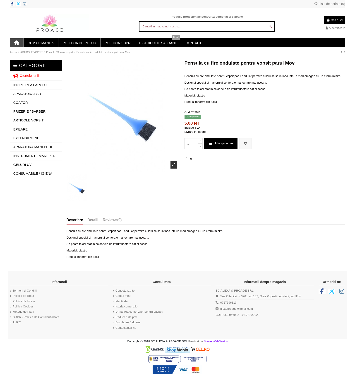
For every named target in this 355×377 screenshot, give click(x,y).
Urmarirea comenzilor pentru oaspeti (139, 311)
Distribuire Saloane (127, 322)
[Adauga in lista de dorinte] (245, 143)
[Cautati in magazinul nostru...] (270, 26)
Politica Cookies (23, 306)
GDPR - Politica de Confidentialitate (36, 317)
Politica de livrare (24, 301)
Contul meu (122, 295)
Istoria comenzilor (127, 306)
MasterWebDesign (216, 341)
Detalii (92, 220)
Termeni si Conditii (25, 290)
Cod (187, 112)
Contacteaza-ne (125, 327)
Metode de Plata (23, 311)
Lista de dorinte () (329, 4)
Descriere (75, 220)
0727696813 (228, 302)
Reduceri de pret (126, 317)
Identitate (121, 301)
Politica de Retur (23, 295)
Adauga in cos (221, 143)
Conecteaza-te (125, 290)
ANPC (17, 322)
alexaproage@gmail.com (236, 308)
